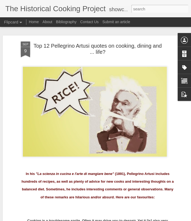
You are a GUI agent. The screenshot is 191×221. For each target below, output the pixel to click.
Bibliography (66, 22)
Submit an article (116, 22)
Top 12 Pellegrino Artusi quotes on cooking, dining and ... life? (98, 49)
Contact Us (90, 22)
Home (34, 22)
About (47, 22)
